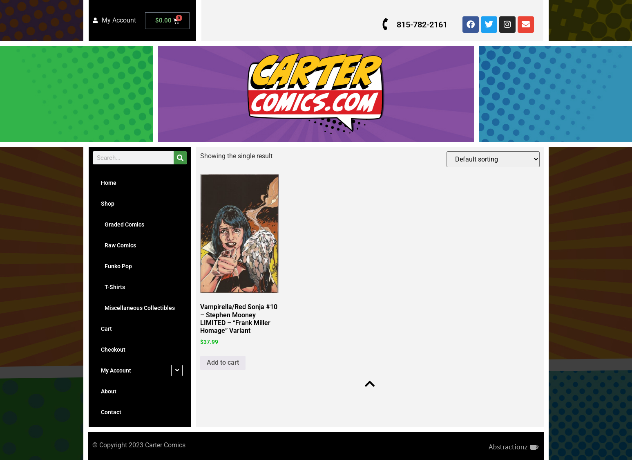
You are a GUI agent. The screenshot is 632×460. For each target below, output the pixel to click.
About (108, 391)
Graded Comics (122, 224)
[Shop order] (492, 159)
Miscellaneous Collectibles (138, 308)
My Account (116, 370)
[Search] (180, 157)
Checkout (113, 349)
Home (108, 183)
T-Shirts (113, 287)
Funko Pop (116, 266)
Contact (111, 412)
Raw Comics (118, 245)
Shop (107, 203)
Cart (106, 328)
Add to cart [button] (223, 362)
